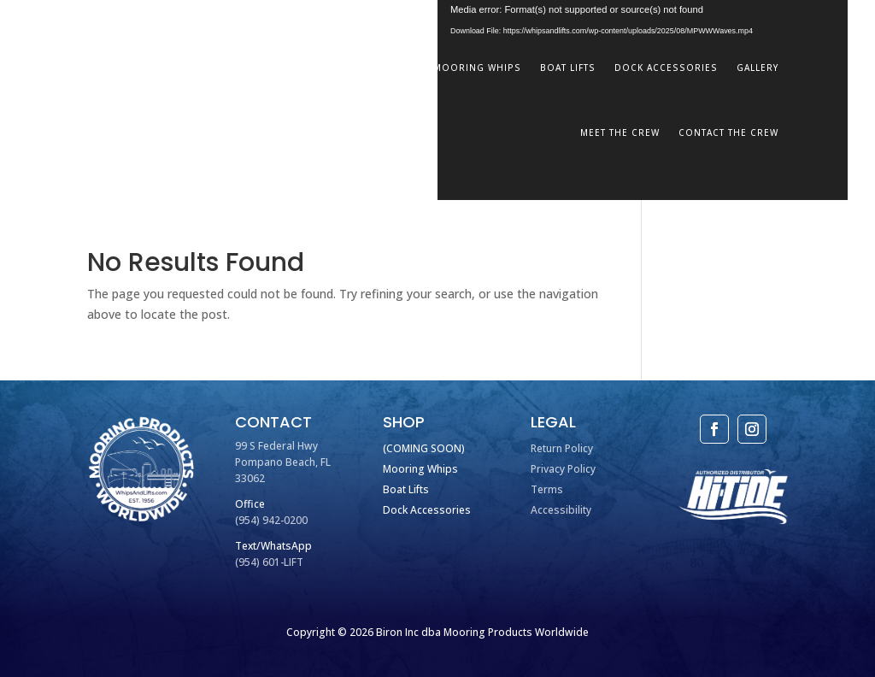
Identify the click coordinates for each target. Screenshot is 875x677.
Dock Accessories (666, 68)
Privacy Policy (563, 469)
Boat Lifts (568, 68)
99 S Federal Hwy (276, 446)
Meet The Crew (620, 132)
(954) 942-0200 (271, 520)
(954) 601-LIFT (269, 562)
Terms (547, 489)
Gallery (757, 68)
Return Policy (562, 448)
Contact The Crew (728, 132)
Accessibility (561, 510)
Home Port (383, 68)
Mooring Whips (477, 68)
